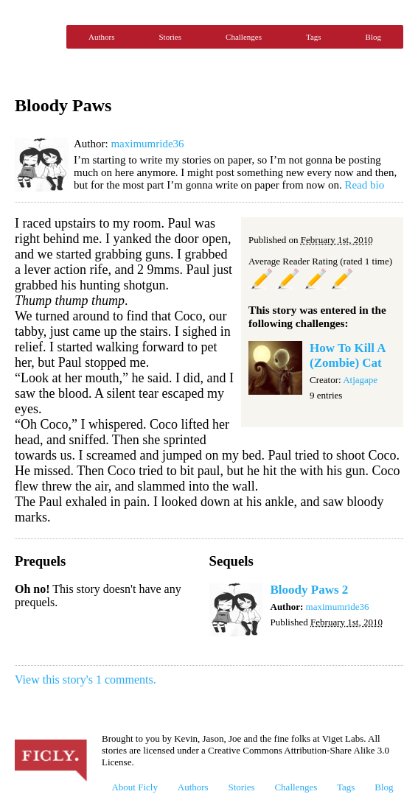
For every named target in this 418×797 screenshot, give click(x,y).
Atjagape (360, 379)
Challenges (244, 36)
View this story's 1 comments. (85, 679)
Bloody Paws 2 (310, 590)
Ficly (37, 37)
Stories (170, 36)
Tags (313, 36)
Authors (101, 36)
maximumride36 (147, 144)
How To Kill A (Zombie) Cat (348, 355)
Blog (373, 36)
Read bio (364, 185)
